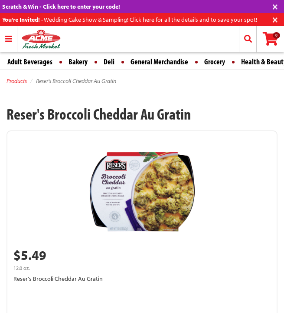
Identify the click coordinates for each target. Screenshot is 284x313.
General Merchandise (159, 62)
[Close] (275, 5)
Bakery (78, 62)
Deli (109, 62)
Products (17, 81)
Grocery (214, 62)
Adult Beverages (29, 62)
